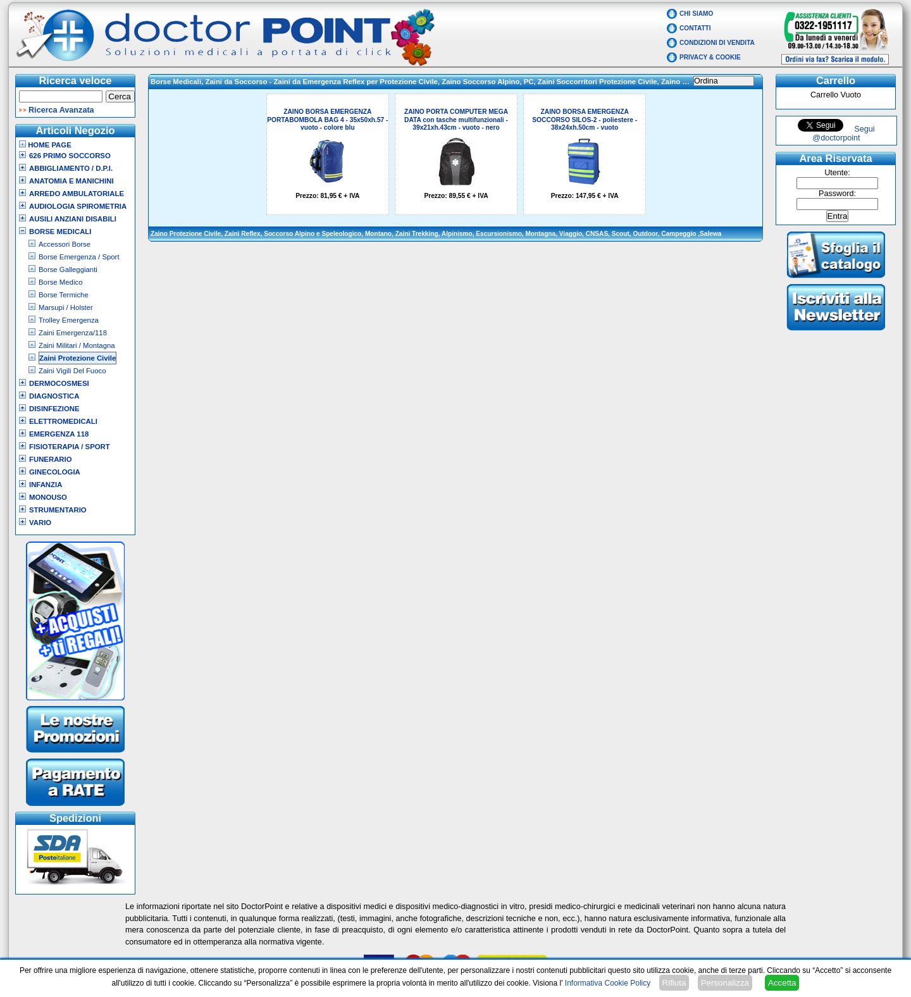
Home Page (45, 145)
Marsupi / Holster (66, 307)
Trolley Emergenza (69, 320)
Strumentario (58, 510)
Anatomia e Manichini (71, 181)
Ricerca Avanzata (61, 110)
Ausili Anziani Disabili (72, 219)
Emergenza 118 (59, 434)
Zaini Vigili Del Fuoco (72, 371)
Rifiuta (674, 983)
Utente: (837, 172)
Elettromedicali (63, 421)
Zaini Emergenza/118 (73, 333)
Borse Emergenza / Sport (79, 257)
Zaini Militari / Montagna (77, 345)
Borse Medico (60, 282)
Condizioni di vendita (717, 42)
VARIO (40, 522)
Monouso (48, 497)
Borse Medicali (60, 231)
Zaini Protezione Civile (77, 358)
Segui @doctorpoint (843, 133)
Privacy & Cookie (710, 57)
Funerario (50, 459)
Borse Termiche (64, 295)
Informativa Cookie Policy (607, 983)
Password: (837, 193)
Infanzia (45, 484)
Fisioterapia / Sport (69, 446)
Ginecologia (54, 472)
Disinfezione (54, 408)
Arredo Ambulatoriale (76, 193)
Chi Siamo (696, 13)
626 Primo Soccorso (70, 155)
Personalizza (725, 983)
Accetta (782, 983)
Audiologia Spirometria (78, 206)
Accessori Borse (64, 244)
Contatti (695, 28)
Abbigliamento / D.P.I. (71, 168)
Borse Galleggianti (68, 269)
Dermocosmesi (59, 383)
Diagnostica (54, 396)
